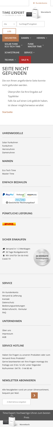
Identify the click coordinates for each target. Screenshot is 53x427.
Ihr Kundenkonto (10, 292)
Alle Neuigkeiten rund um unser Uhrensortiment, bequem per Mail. (25, 391)
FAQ (4, 312)
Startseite (7, 112)
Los (9, 31)
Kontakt (5, 299)
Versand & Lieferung (12, 295)
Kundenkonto (41, 3)
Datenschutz (8, 302)
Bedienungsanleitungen (13, 305)
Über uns (6, 330)
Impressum (7, 333)
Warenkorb (46, 12)
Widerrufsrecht (9, 309)
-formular (22, 309)
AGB (4, 337)
